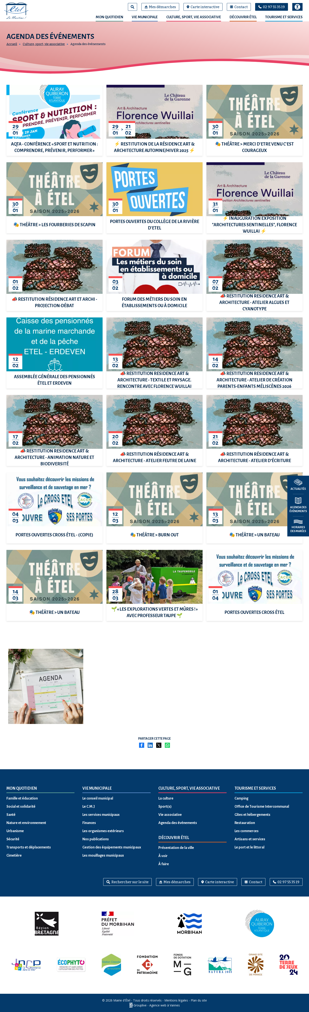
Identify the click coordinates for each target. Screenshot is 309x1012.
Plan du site (199, 1000)
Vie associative (170, 815)
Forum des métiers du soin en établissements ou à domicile (154, 302)
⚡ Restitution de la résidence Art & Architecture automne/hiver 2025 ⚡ (154, 147)
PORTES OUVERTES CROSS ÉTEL (254, 612)
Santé (10, 815)
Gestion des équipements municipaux (111, 847)
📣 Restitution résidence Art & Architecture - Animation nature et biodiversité (54, 457)
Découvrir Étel (243, 17)
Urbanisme (15, 831)
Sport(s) (165, 807)
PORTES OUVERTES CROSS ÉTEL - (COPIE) (54, 535)
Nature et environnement (26, 823)
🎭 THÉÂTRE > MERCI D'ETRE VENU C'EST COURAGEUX (254, 147)
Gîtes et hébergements (252, 815)
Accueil (11, 44)
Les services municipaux (101, 815)
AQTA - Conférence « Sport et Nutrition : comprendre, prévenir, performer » (54, 147)
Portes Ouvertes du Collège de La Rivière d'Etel (154, 224)
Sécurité (12, 839)
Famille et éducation (22, 798)
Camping (241, 798)
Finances (89, 823)
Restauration (245, 823)
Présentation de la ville (176, 848)
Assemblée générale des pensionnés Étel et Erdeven (54, 379)
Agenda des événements (177, 823)
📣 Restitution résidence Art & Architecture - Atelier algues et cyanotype (254, 302)
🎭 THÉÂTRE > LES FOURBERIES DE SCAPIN (54, 224)
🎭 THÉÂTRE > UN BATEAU (254, 535)
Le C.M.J (88, 807)
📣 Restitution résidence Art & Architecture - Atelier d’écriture (254, 457)
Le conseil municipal (97, 798)
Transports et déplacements (28, 847)
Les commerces (247, 831)
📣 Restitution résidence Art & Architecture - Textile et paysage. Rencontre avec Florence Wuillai (154, 380)
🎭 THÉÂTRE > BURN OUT (154, 535)
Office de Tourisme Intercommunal (262, 807)
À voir (163, 856)
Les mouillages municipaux (103, 855)
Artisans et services (250, 839)
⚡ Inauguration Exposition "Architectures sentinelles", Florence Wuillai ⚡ (254, 225)
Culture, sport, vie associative (193, 17)
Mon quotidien (109, 17)
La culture (165, 798)
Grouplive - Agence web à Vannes (156, 1005)
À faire (163, 864)
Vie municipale (145, 17)
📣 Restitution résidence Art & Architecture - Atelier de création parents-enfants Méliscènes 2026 (254, 380)
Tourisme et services (284, 17)
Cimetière (14, 855)
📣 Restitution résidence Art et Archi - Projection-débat (54, 302)
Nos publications (95, 839)
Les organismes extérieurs (103, 831)
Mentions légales (176, 1000)
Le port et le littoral (249, 847)
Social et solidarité (20, 807)
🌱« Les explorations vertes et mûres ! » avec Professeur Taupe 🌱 (154, 612)
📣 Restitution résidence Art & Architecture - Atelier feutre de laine (154, 457)
